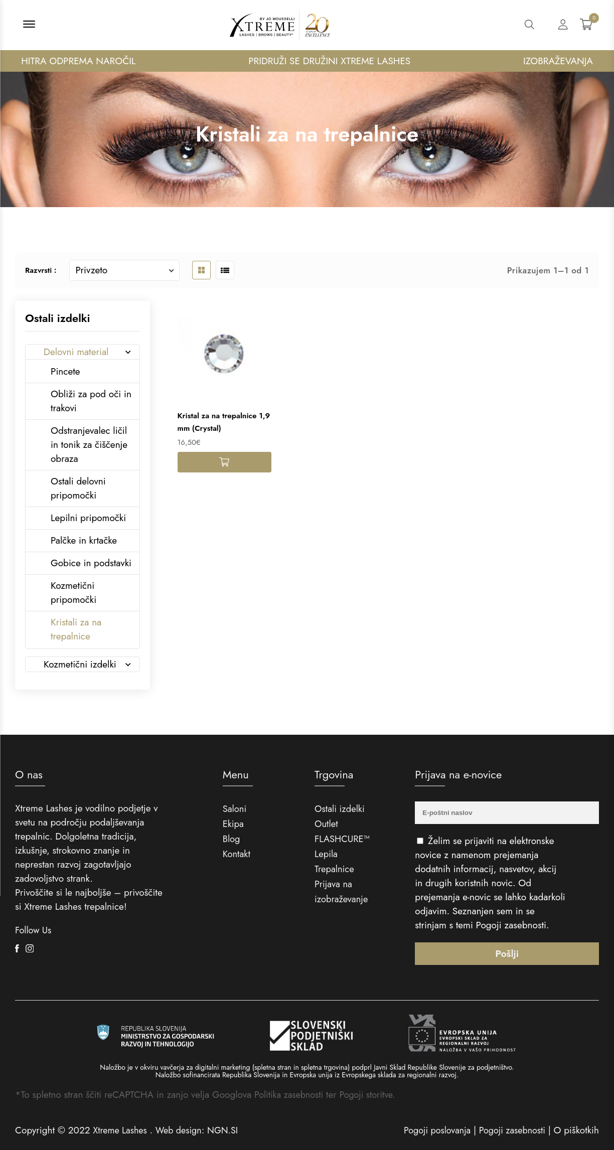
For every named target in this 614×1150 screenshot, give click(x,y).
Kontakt (237, 854)
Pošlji (507, 953)
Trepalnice (335, 869)
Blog (232, 839)
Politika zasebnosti (291, 1094)
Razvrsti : (41, 270)
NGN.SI (230, 1130)
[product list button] (225, 270)
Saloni (235, 808)
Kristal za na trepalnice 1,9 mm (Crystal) (219, 422)
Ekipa (234, 824)
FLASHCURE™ (343, 839)
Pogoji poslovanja (431, 1130)
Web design (183, 1130)
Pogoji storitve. (373, 1094)
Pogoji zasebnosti (511, 925)
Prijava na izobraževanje (342, 891)
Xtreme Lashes (121, 1130)
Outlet (327, 824)
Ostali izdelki (340, 808)
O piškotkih (576, 1130)
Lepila (327, 854)
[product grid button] (201, 270)
